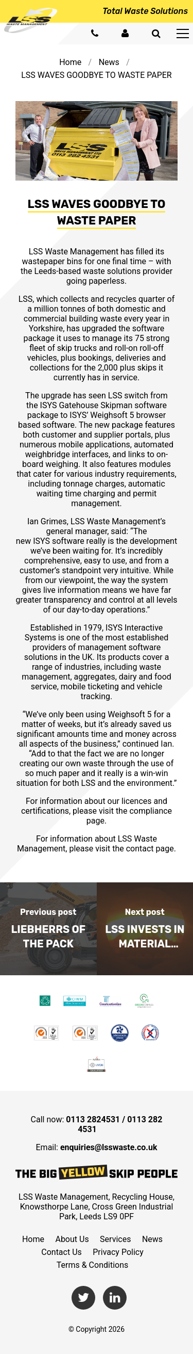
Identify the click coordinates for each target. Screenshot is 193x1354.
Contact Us (61, 1252)
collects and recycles (98, 299)
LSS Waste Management (73, 251)
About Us (72, 1239)
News (109, 62)
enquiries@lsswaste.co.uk (108, 1147)
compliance (150, 811)
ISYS (48, 405)
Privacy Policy (118, 1252)
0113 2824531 (93, 1119)
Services (115, 1239)
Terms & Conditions (93, 1265)
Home (70, 62)
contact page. (151, 848)
